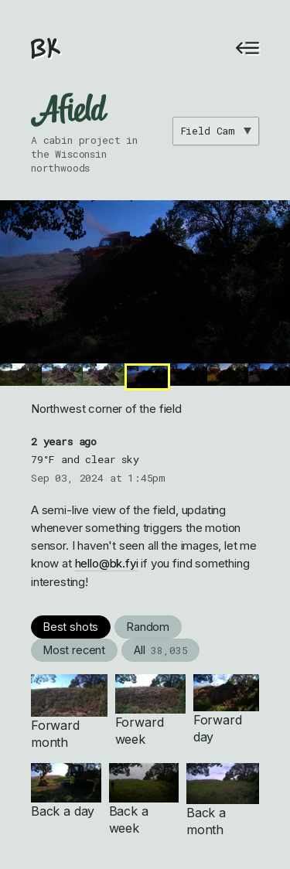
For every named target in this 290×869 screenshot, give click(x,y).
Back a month (222, 800)
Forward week (150, 710)
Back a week (144, 799)
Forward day (226, 709)
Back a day (66, 791)
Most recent (74, 649)
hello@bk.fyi (106, 563)
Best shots (70, 626)
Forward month (69, 712)
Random (148, 626)
